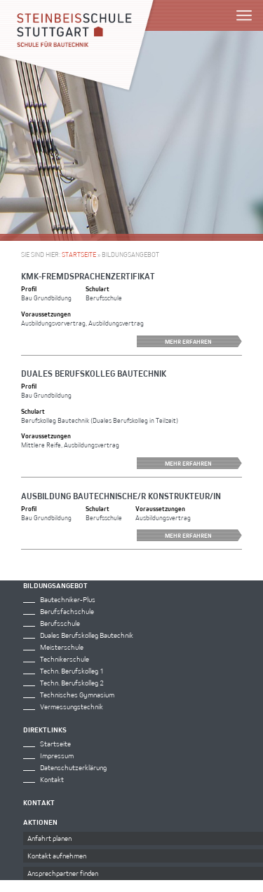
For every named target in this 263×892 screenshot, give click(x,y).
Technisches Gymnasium (77, 694)
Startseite (79, 254)
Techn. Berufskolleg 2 (72, 682)
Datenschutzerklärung (73, 767)
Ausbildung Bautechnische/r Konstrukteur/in (121, 496)
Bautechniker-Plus (67, 599)
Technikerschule (64, 659)
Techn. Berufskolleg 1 (72, 671)
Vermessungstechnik (71, 706)
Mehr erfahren (204, 341)
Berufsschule (60, 623)
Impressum (57, 755)
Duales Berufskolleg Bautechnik (93, 373)
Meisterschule (61, 647)
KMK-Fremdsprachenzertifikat (88, 276)
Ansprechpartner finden (62, 873)
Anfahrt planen (49, 838)
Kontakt (52, 779)
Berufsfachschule (67, 611)
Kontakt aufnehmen (56, 855)
